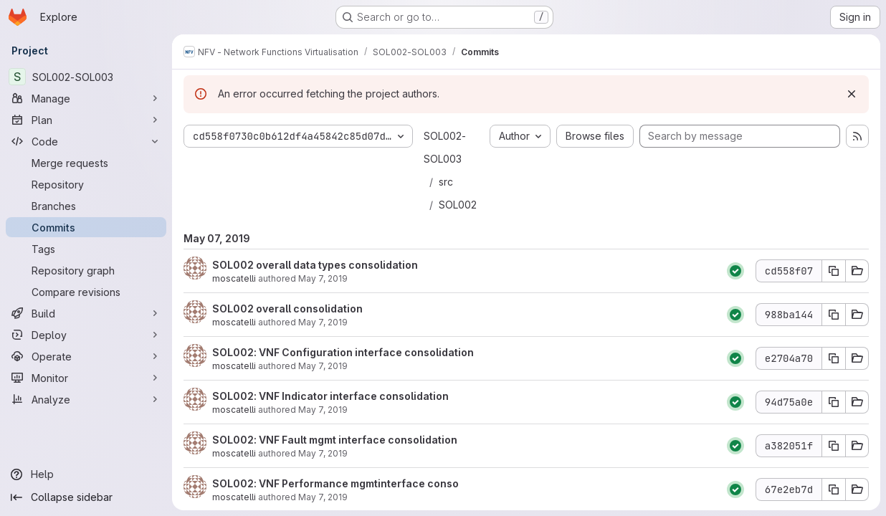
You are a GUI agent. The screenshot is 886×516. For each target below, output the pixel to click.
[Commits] (86, 227)
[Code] (86, 141)
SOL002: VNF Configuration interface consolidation (343, 352)
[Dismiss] (851, 93)
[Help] (86, 474)
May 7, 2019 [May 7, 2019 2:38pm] (323, 453)
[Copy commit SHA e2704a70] (833, 358)
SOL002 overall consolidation (287, 308)
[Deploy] (86, 335)
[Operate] (86, 356)
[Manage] (86, 98)
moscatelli (234, 278)
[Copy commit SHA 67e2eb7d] (833, 489)
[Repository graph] (86, 270)
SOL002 (458, 205)
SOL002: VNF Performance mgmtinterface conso (335, 483)
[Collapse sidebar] (86, 497)
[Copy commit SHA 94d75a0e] (833, 402)
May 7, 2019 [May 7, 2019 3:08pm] (323, 365)
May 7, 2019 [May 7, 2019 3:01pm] (323, 409)
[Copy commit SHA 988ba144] (833, 314)
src (446, 182)
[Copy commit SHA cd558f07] (833, 270)
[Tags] (86, 249)
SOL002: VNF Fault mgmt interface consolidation (334, 440)
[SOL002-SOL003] (86, 77)
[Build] (86, 313)
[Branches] (86, 206)
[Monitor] (86, 378)
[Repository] (86, 184)
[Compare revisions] (86, 292)
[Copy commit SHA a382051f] (833, 445)
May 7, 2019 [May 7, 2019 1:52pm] (323, 497)
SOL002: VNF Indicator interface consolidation (330, 396)
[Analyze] (86, 399)
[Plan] (86, 120)
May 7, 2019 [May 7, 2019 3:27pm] (323, 322)
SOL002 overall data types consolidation (315, 265)
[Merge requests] (86, 163)
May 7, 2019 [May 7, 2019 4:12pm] (323, 278)
